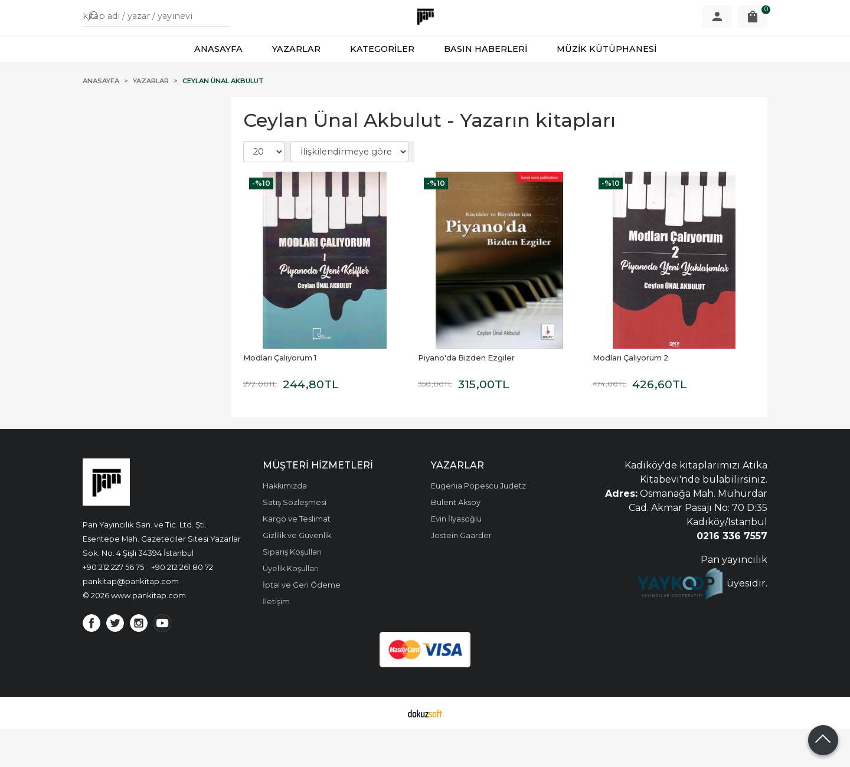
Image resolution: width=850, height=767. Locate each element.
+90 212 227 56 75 (113, 605)
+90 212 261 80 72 (182, 605)
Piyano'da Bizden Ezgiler (466, 396)
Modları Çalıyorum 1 (279, 396)
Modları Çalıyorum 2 (630, 396)
